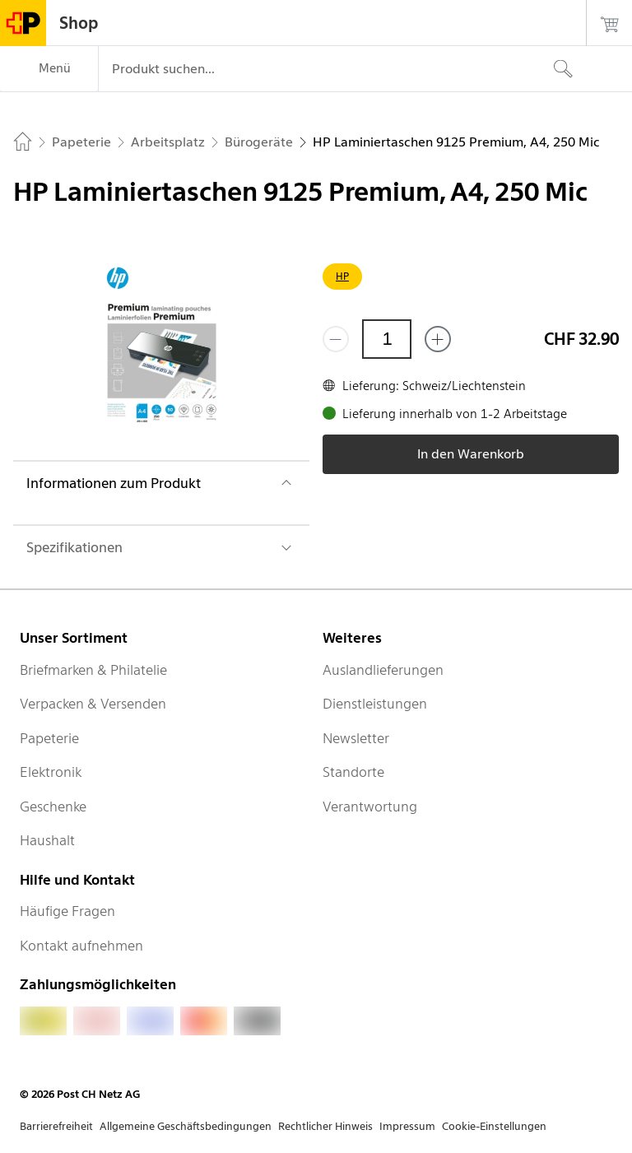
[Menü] (49, 69)
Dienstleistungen (375, 703)
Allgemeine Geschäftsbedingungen (186, 1126)
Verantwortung (370, 806)
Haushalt (47, 840)
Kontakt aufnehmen (81, 945)
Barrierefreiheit (56, 1126)
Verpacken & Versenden (93, 703)
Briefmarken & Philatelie (93, 670)
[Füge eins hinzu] (438, 339)
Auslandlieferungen (383, 670)
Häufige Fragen (67, 911)
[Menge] (386, 339)
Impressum (407, 1126)
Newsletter (356, 738)
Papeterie (49, 738)
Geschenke (53, 806)
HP (342, 276)
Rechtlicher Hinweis (325, 1126)
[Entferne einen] (336, 339)
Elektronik (50, 772)
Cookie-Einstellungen (494, 1126)
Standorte (353, 772)
